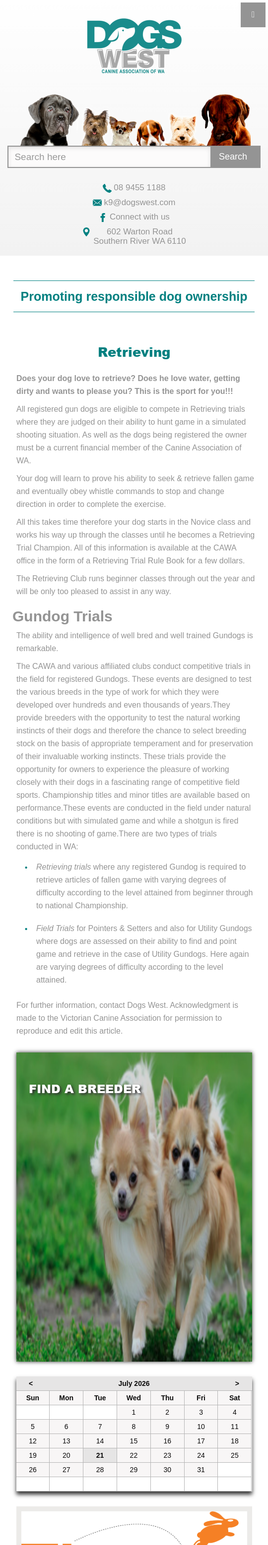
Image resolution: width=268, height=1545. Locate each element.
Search (233, 157)
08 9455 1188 (134, 187)
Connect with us (134, 216)
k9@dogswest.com (134, 202)
